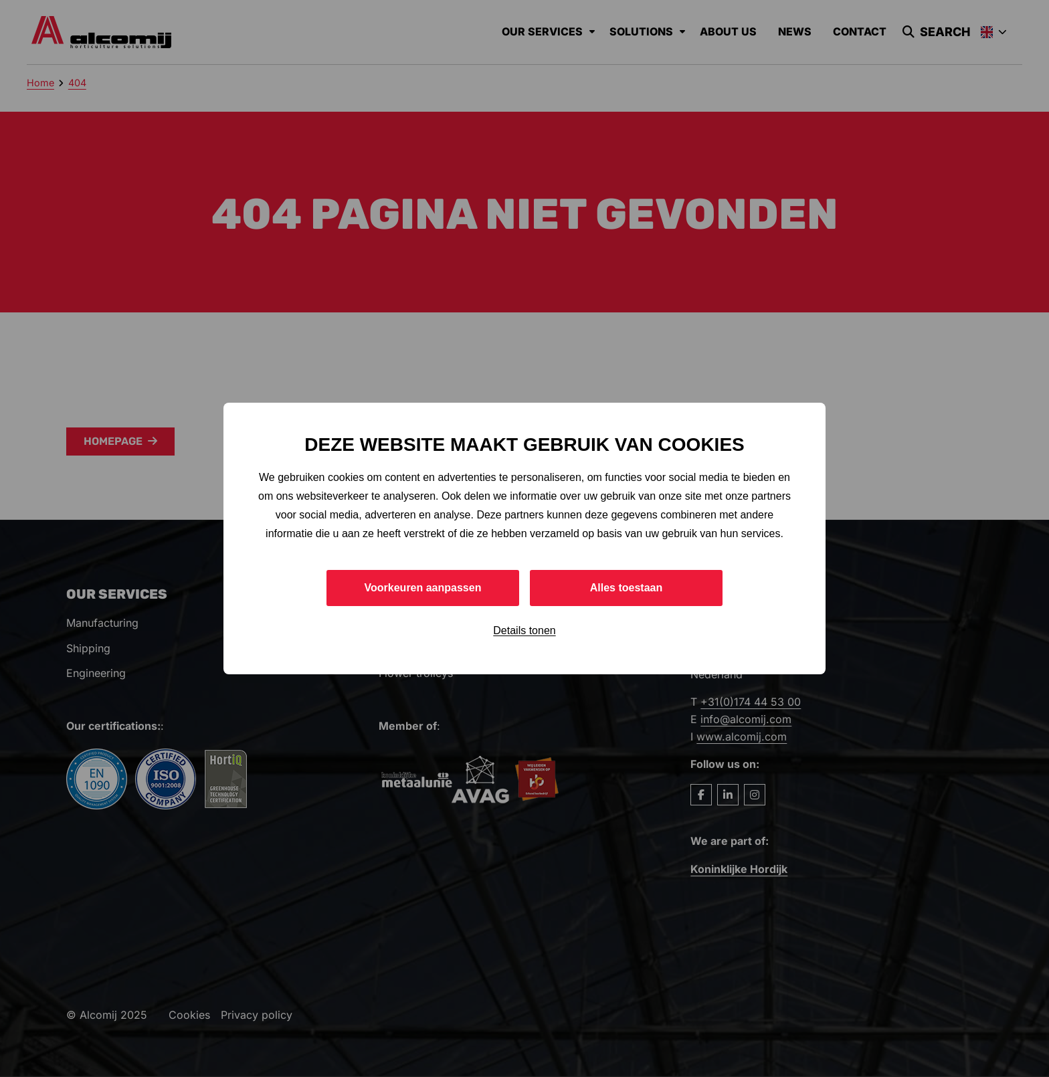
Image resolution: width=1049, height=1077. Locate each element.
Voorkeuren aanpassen (423, 587)
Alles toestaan (626, 587)
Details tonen (524, 630)
